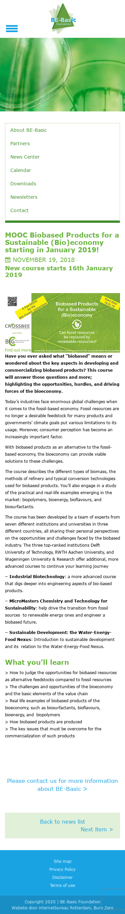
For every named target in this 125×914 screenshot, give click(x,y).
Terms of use (62, 885)
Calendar (20, 170)
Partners (20, 143)
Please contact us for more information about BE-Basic (62, 785)
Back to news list (62, 822)
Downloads (23, 183)
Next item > (97, 829)
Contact (19, 210)
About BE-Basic (28, 130)
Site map (62, 861)
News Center (25, 157)
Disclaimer (62, 877)
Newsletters (23, 197)
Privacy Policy (62, 869)
